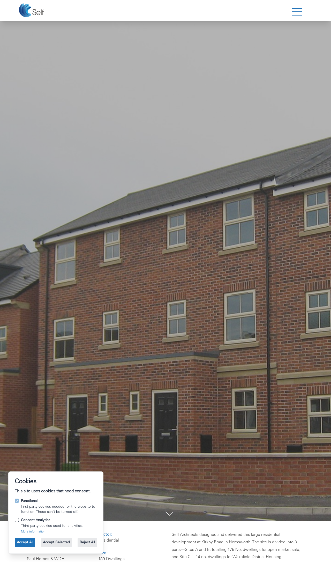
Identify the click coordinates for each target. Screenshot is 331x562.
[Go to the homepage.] (32, 10)
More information (33, 531)
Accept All (25, 542)
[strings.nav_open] (297, 12)
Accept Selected (56, 542)
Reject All (87, 542)
